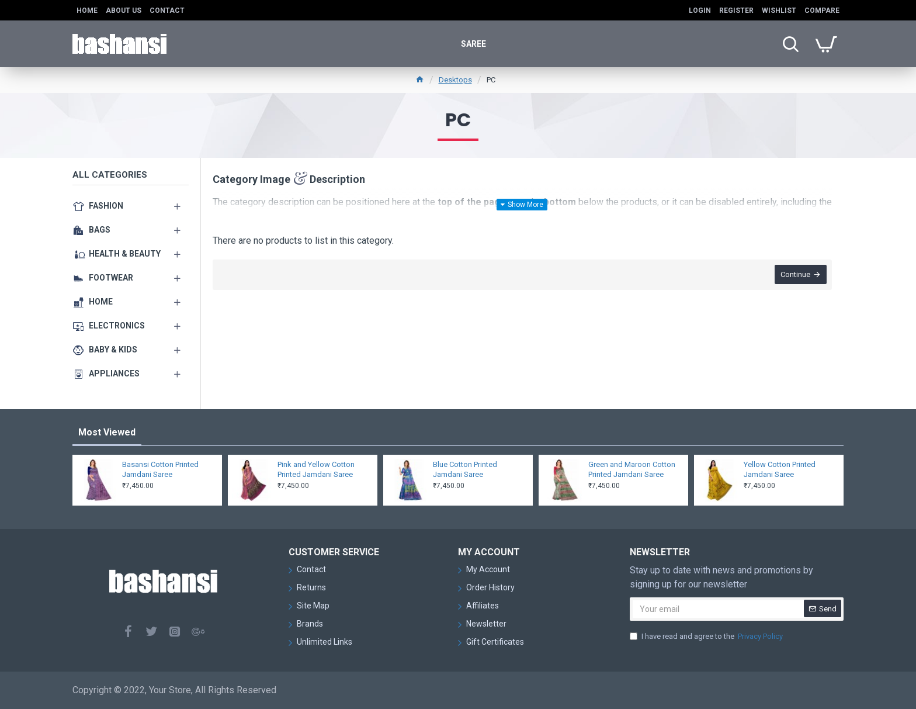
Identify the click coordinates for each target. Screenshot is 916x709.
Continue (795, 275)
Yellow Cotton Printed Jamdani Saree (780, 469)
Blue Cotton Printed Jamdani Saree (465, 469)
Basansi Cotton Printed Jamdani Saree (160, 469)
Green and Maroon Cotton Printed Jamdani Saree (631, 469)
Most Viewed (107, 432)
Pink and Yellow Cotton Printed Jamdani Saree (316, 469)
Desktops (455, 79)
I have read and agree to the (707, 636)
